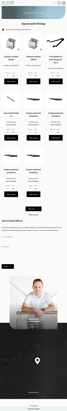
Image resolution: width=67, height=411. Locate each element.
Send (7, 266)
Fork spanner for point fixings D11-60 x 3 (56, 59)
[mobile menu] (63, 3)
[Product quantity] (8, 75)
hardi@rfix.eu (33, 326)
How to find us (33, 392)
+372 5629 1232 (33, 324)
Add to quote (11, 81)
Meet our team (33, 214)
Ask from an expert (33, 409)
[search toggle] (54, 3)
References (33, 209)
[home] (8, 3)
